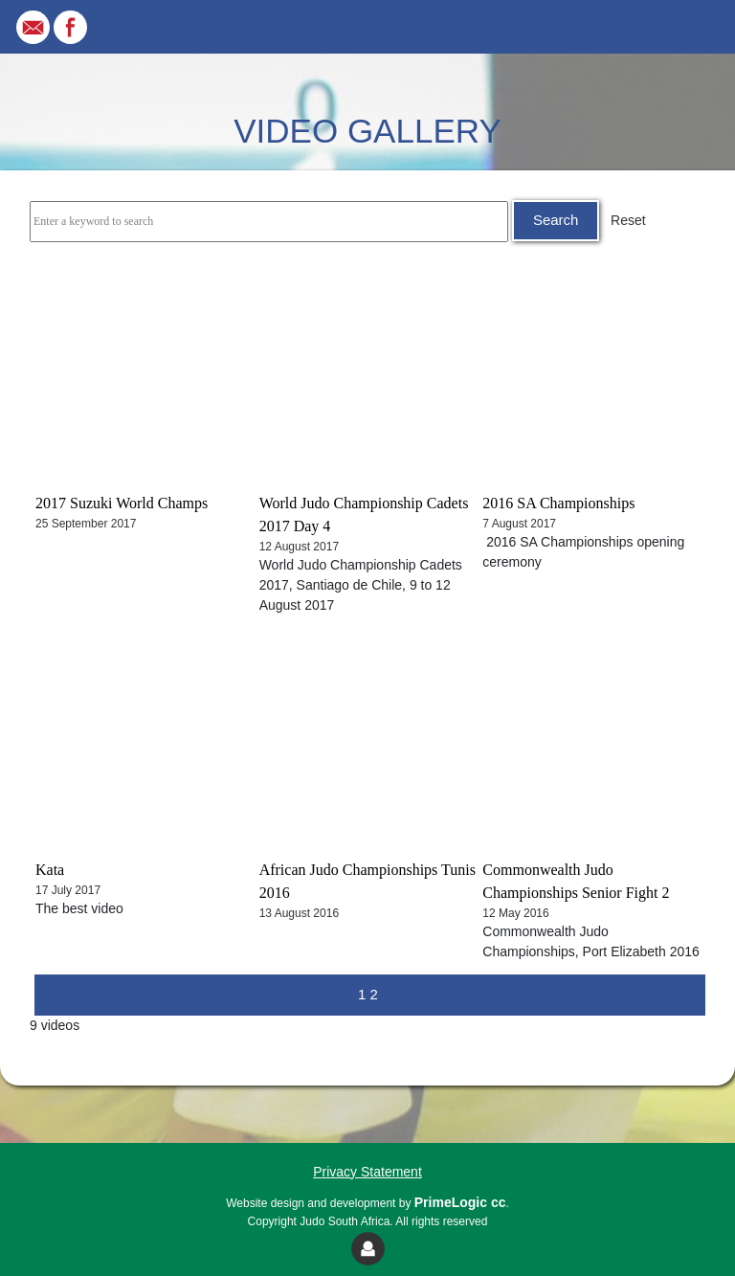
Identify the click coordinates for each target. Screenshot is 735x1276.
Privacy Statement (367, 1171)
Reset (628, 220)
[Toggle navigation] (693, 27)
